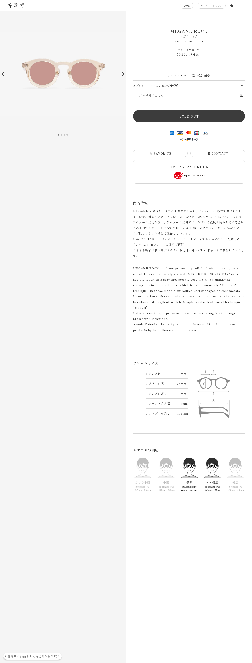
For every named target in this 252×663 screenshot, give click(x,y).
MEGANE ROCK (189, 33)
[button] (123, 74)
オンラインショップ (212, 5)
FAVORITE (160, 153)
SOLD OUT (189, 116)
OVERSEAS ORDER (189, 171)
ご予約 (186, 5)
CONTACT (217, 153)
